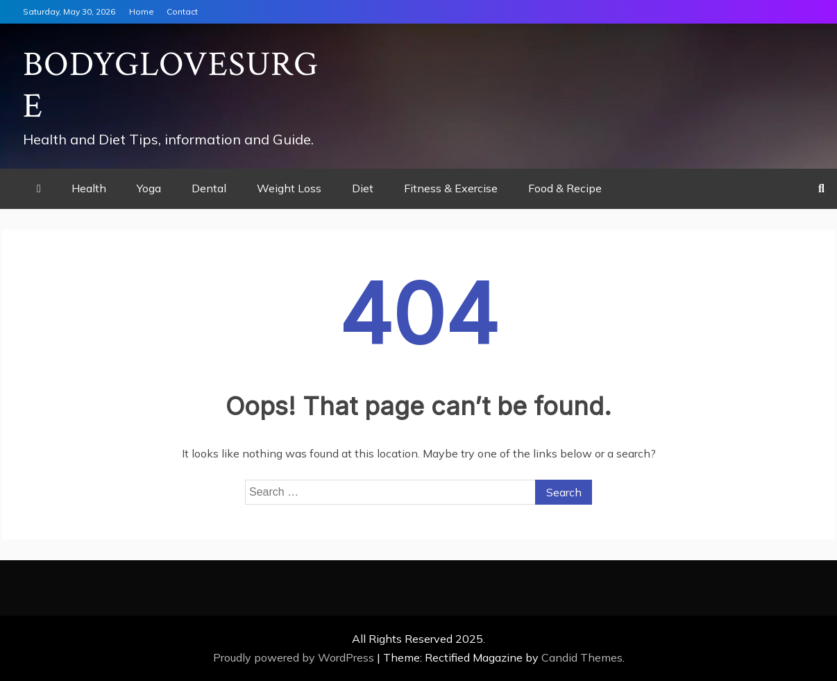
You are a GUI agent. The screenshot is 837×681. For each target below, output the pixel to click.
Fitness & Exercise (451, 188)
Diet (362, 188)
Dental (209, 188)
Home (141, 11)
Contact (182, 11)
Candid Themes (582, 657)
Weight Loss (289, 188)
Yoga (149, 188)
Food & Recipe (565, 188)
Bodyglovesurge (171, 85)
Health (88, 188)
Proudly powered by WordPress (295, 657)
